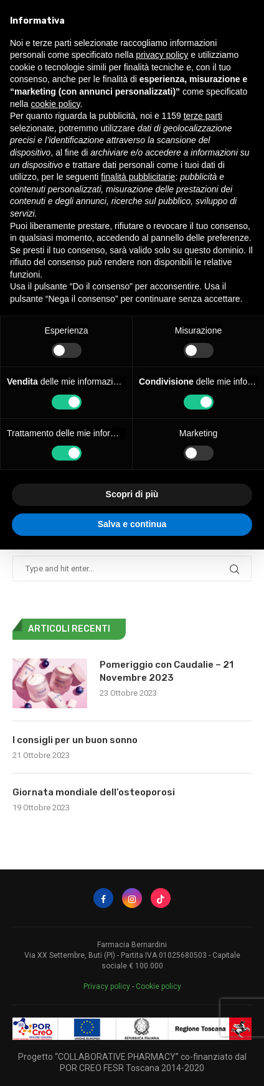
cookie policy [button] (55, 104)
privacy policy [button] (162, 55)
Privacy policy (106, 986)
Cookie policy (158, 986)
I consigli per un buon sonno (75, 740)
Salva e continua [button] (132, 524)
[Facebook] (103, 898)
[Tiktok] (161, 898)
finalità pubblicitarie (138, 177)
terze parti (203, 116)
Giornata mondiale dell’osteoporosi (93, 792)
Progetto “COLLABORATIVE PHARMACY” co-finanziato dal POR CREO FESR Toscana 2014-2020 (132, 1062)
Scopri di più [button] (132, 494)
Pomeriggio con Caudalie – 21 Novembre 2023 (166, 671)
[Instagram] (132, 898)
